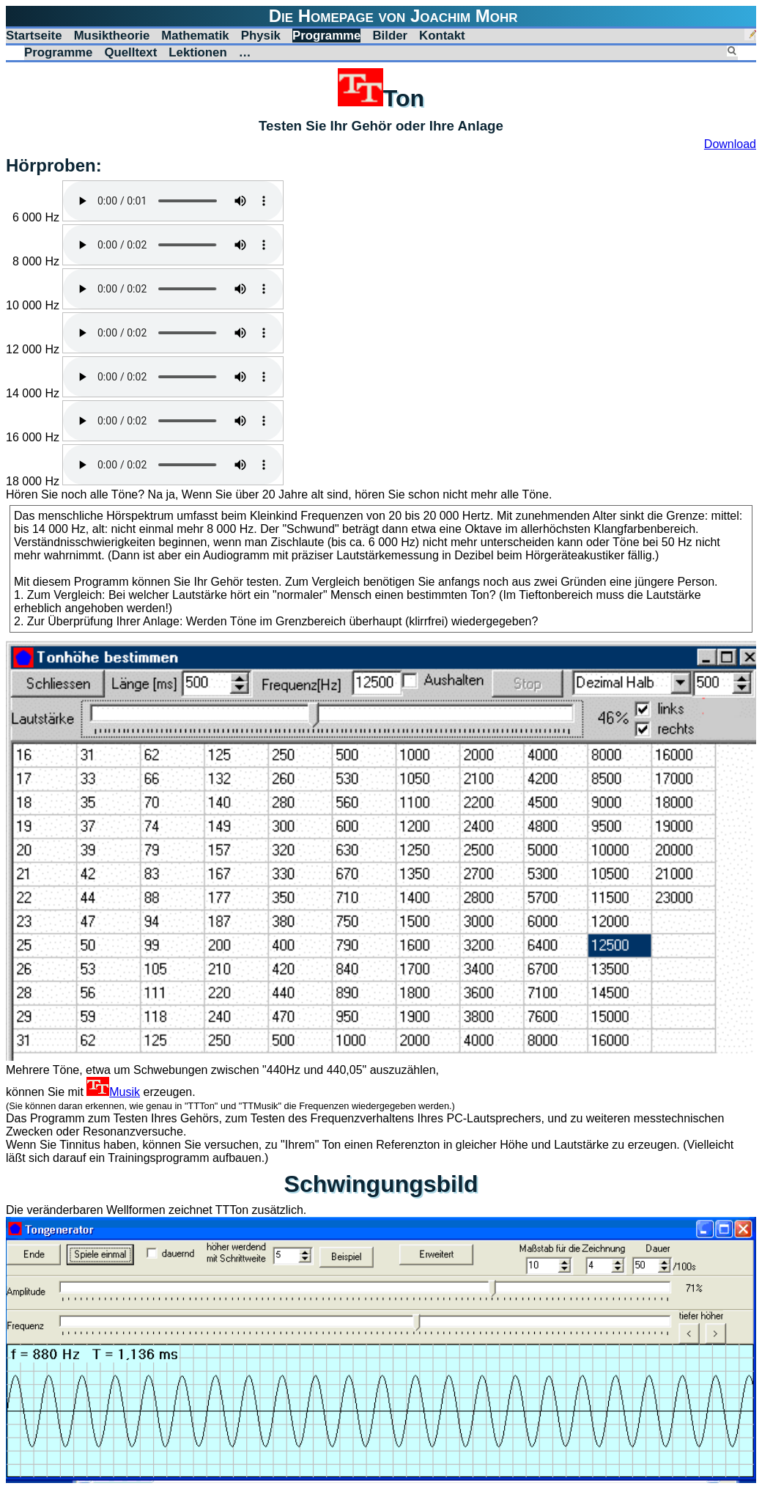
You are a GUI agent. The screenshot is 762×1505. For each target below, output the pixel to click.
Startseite (34, 36)
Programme (326, 36)
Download (730, 144)
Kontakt (442, 36)
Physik (261, 36)
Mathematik (195, 36)
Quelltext (130, 52)
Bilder (389, 36)
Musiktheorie (112, 36)
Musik (113, 1092)
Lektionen (197, 52)
